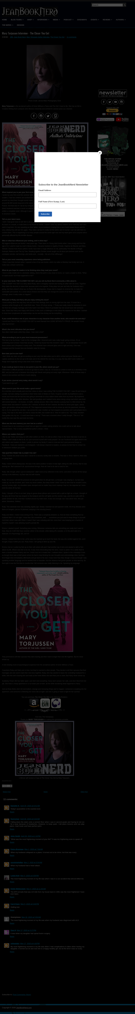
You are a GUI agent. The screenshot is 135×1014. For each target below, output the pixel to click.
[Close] (100, 153)
